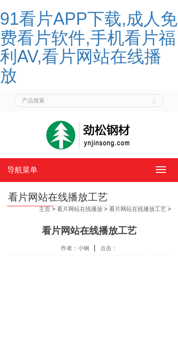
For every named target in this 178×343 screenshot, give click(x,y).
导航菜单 (22, 170)
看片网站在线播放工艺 (137, 209)
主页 (44, 209)
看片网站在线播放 (80, 209)
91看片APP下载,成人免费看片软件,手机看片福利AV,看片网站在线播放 (89, 47)
